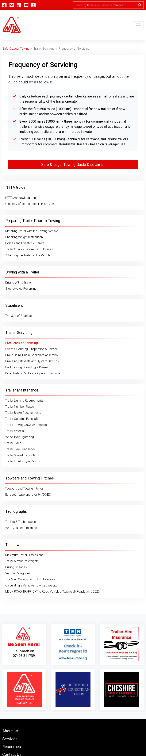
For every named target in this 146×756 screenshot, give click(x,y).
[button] (73, 730)
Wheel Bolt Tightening (19, 437)
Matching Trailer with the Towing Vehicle (31, 231)
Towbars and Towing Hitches (24, 488)
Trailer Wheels (14, 431)
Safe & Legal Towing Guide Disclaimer (73, 164)
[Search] (104, 5)
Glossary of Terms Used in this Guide (29, 204)
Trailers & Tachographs (20, 522)
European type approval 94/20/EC (28, 494)
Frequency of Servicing (21, 343)
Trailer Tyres (13, 443)
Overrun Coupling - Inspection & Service (31, 349)
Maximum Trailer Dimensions (24, 555)
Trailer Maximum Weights (22, 561)
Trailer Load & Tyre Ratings (23, 461)
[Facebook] (4, 5)
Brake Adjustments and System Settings (32, 361)
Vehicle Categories (17, 573)
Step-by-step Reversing (20, 288)
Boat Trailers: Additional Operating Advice (32, 373)
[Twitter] (12, 5)
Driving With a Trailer (18, 282)
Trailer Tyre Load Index (20, 449)
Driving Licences (16, 567)
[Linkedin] (19, 5)
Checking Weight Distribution (24, 237)
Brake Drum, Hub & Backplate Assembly (31, 355)
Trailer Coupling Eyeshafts (22, 419)
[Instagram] (33, 5)
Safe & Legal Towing (15, 48)
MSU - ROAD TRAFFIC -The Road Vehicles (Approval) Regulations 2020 (52, 591)
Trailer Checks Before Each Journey (29, 249)
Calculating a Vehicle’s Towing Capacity (31, 585)
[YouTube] (26, 5)
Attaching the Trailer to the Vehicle (28, 255)
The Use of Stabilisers (19, 316)
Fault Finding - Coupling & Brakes (26, 367)
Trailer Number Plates (19, 406)
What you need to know (21, 528)
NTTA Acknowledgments (21, 198)
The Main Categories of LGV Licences (30, 579)
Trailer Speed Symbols (20, 455)
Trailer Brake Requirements (23, 412)
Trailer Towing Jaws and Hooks (26, 425)
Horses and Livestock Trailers (24, 243)
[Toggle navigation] (138, 25)
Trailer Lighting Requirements (24, 400)
